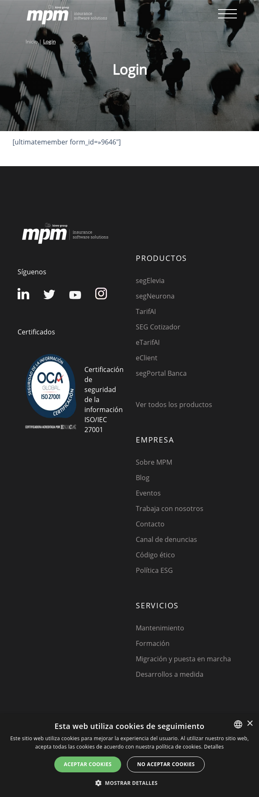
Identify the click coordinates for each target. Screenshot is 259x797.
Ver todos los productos (174, 404)
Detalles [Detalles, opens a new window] (213, 746)
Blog (143, 477)
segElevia (150, 280)
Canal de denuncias (166, 539)
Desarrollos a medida (169, 674)
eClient (146, 357)
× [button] (249, 724)
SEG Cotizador (158, 326)
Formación (153, 643)
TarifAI (146, 311)
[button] (129, 783)
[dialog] (129, 755)
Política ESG (154, 570)
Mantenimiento (160, 628)
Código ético (155, 554)
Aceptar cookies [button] (88, 764)
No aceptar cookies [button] (166, 764)
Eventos (148, 493)
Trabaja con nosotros (169, 508)
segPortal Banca (161, 373)
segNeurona (155, 296)
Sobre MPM (154, 462)
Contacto (150, 524)
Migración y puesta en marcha (183, 658)
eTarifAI (148, 342)
